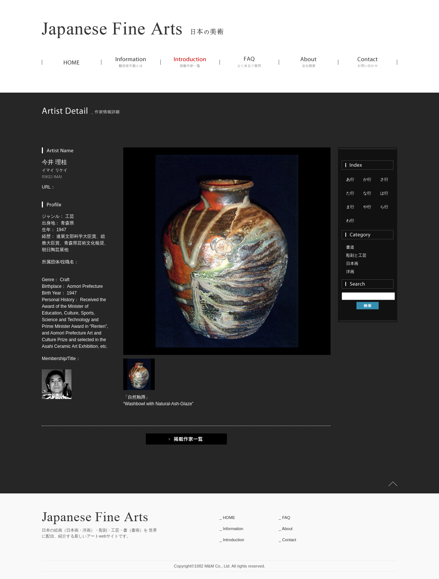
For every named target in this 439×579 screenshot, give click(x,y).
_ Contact (287, 540)
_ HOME (227, 517)
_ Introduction (232, 540)
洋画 (350, 271)
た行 (350, 193)
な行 (367, 193)
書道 (350, 247)
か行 (367, 179)
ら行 (384, 206)
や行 (367, 206)
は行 (384, 193)
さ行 (384, 179)
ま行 (350, 206)
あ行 (350, 179)
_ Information (231, 528)
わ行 (350, 220)
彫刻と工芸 (356, 255)
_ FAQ (284, 517)
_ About (285, 528)
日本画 (352, 263)
